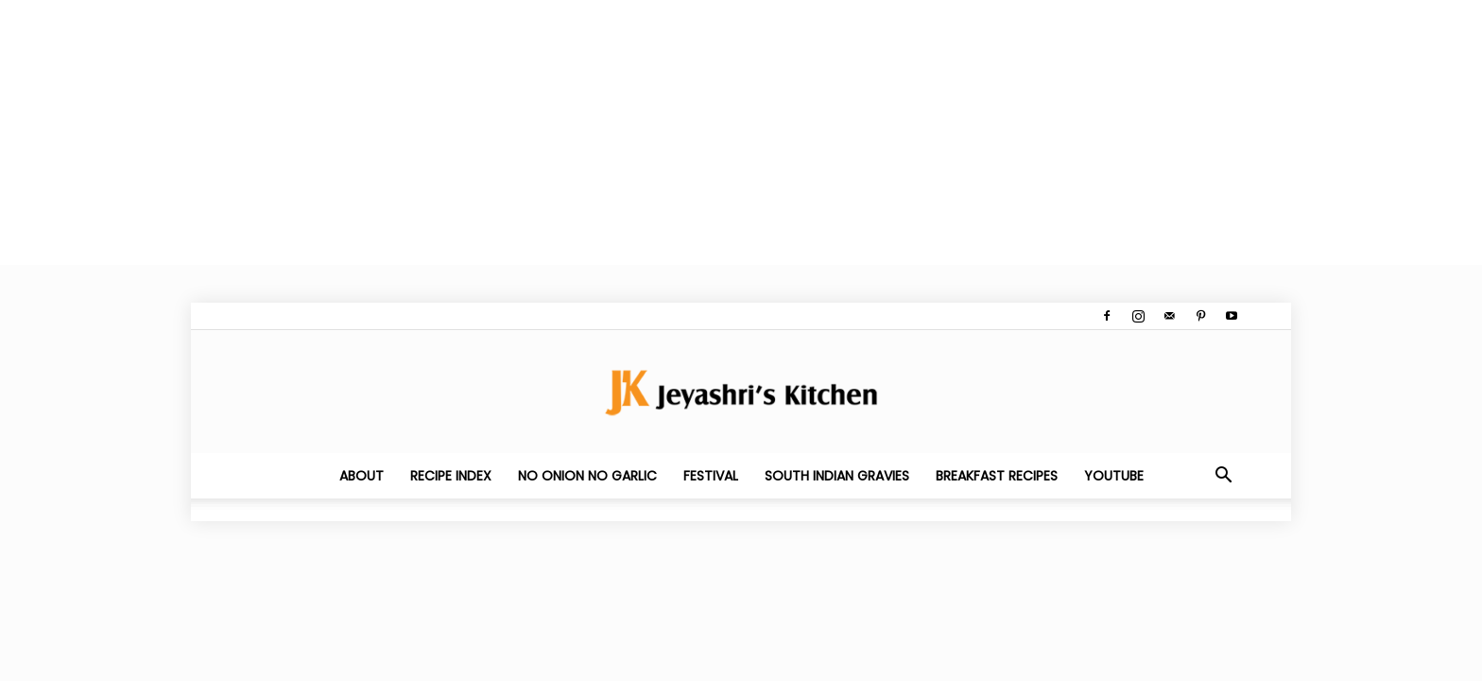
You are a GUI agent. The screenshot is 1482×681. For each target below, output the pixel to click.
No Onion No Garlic (587, 475)
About (361, 475)
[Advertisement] (567, 132)
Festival (710, 475)
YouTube (1114, 475)
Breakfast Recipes (997, 475)
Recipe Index (450, 475)
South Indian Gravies (837, 475)
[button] (1223, 476)
